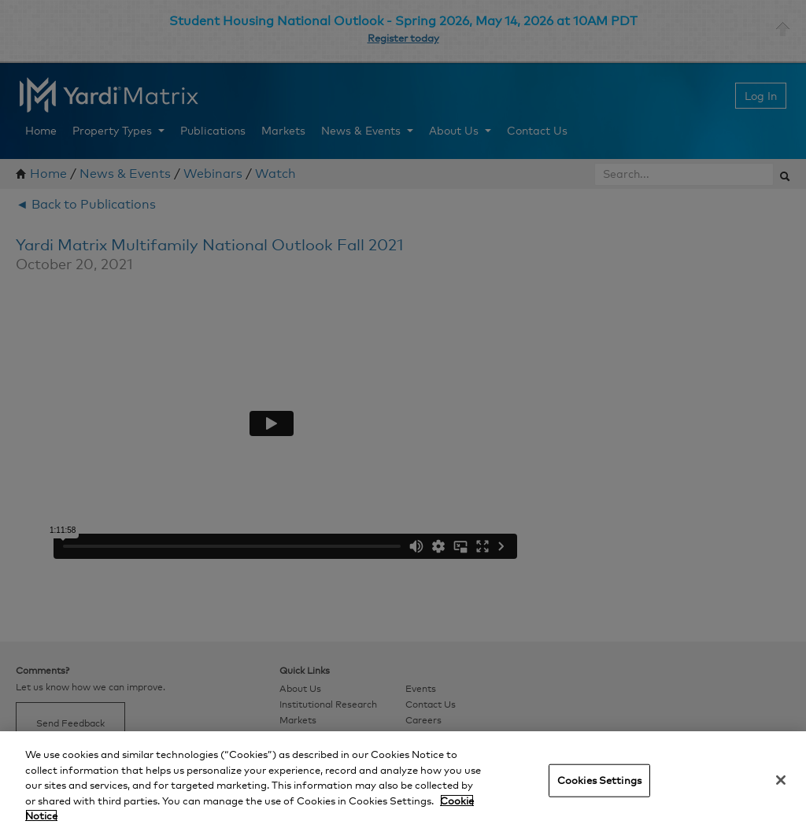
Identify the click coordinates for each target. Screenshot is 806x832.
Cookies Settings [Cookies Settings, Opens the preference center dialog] (599, 780)
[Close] (780, 780)
